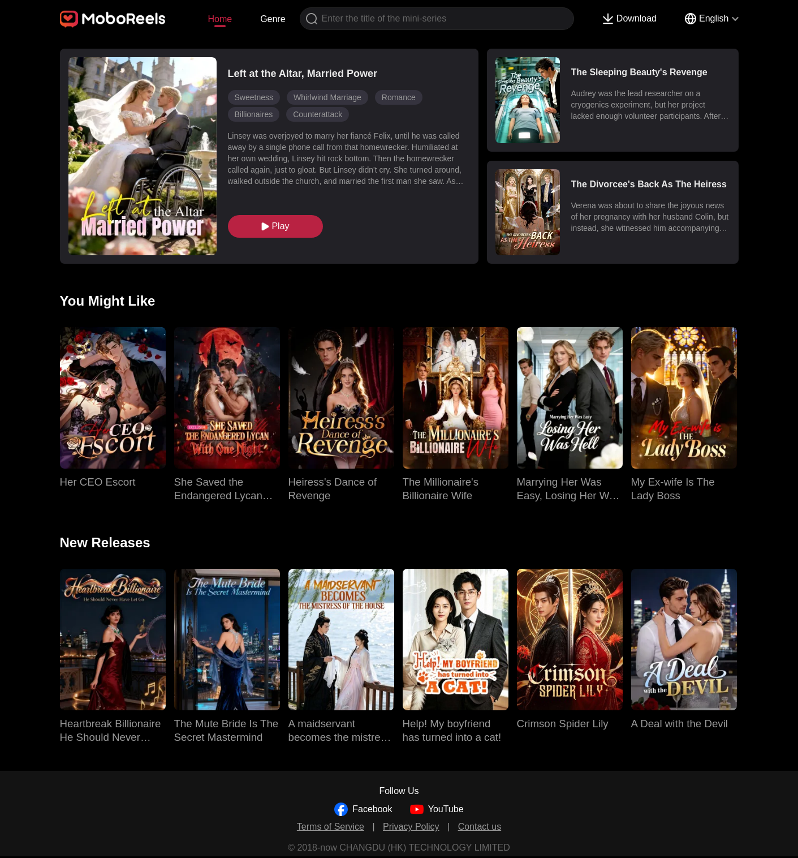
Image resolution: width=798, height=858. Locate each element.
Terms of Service (330, 826)
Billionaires (254, 114)
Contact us (479, 826)
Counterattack (317, 114)
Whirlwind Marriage (327, 97)
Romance (399, 97)
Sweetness (254, 97)
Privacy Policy (411, 826)
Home (220, 19)
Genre (272, 19)
